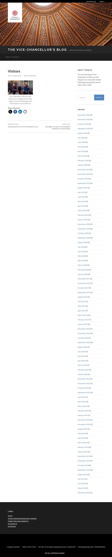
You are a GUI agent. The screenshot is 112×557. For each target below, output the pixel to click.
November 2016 (84, 333)
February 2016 (83, 370)
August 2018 (82, 242)
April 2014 (82, 438)
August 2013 (82, 474)
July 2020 (81, 138)
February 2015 (83, 411)
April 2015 (82, 402)
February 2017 (83, 320)
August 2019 (82, 188)
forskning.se (12, 524)
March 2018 (82, 265)
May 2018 (81, 256)
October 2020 (83, 124)
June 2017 (81, 301)
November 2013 (84, 461)
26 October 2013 (14, 76)
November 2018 (84, 229)
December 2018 (84, 224)
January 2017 (83, 324)
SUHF (10, 516)
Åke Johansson (30, 76)
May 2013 (81, 488)
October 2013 (83, 465)
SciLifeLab (12, 526)
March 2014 (82, 442)
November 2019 (84, 174)
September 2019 (84, 183)
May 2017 (81, 306)
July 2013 (81, 479)
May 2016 (81, 356)
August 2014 (82, 429)
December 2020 (84, 115)
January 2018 (83, 274)
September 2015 (84, 392)
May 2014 (81, 433)
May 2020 (81, 147)
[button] (10, 112)
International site (91, 1)
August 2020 (82, 133)
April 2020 (82, 151)
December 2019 (84, 169)
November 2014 (84, 424)
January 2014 (83, 452)
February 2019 (83, 215)
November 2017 (84, 283)
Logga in (101, 1)
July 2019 (81, 192)
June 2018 (81, 251)
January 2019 (83, 220)
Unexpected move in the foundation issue (23, 125)
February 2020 (83, 160)
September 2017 (84, 292)
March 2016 (82, 365)
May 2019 (81, 201)
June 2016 (81, 351)
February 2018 (83, 270)
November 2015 (84, 383)
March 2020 (82, 156)
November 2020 (84, 119)
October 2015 (83, 388)
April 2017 (82, 311)
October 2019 (83, 179)
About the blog (12, 57)
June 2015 (81, 397)
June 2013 (81, 483)
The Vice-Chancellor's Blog (37, 49)
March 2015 (82, 406)
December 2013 (84, 456)
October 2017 (83, 288)
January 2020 (83, 165)
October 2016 (83, 338)
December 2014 (84, 420)
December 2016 (84, 329)
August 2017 (82, 297)
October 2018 (83, 233)
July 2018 (81, 247)
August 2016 (82, 347)
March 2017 (82, 315)
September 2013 (84, 470)
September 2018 (84, 238)
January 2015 (83, 415)
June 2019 (81, 197)
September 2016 (84, 342)
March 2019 (82, 210)
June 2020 (81, 142)
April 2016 (82, 361)
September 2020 (84, 128)
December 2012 (84, 493)
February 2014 (83, 447)
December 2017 (84, 279)
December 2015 (84, 379)
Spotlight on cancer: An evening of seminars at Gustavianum (55, 126)
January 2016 (83, 374)
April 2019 (82, 206)
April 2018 (82, 260)
